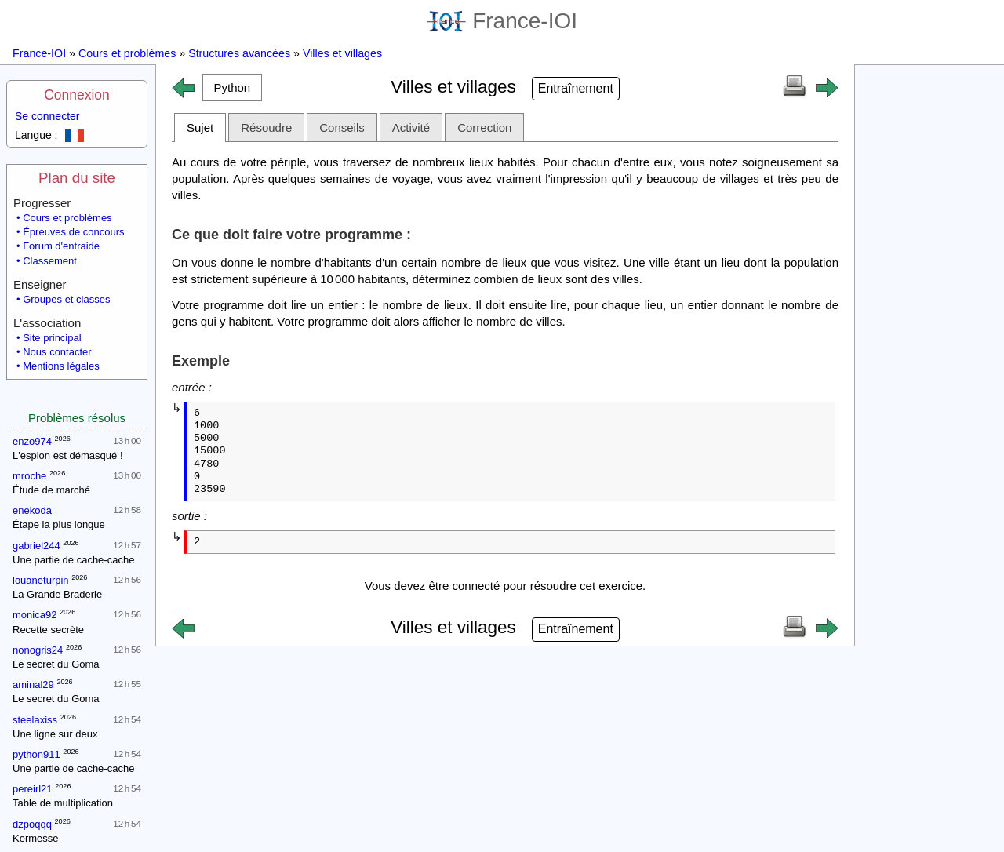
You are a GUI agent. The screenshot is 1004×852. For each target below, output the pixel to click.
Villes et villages (342, 53)
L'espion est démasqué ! (68, 455)
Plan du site (76, 177)
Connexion (77, 95)
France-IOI (502, 21)
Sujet (200, 127)
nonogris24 (38, 650)
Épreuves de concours (73, 232)
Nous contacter (57, 352)
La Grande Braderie (57, 594)
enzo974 (32, 441)
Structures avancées (239, 53)
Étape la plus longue (59, 524)
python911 (36, 754)
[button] (232, 87)
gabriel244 (36, 546)
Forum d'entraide (61, 246)
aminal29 (33, 684)
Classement (50, 261)
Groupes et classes (66, 299)
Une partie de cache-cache (73, 560)
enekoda (32, 510)
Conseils (342, 127)
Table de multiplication (63, 803)
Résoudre (266, 127)
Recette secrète (48, 629)
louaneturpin (41, 580)
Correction (484, 127)
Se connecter (47, 116)
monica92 (34, 615)
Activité (411, 127)
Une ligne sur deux (55, 734)
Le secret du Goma (56, 664)
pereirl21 (33, 789)
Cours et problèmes (127, 53)
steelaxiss (35, 720)
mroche (29, 476)
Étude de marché (51, 490)
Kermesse (36, 838)
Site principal (52, 338)
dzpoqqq (32, 824)
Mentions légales (61, 366)
